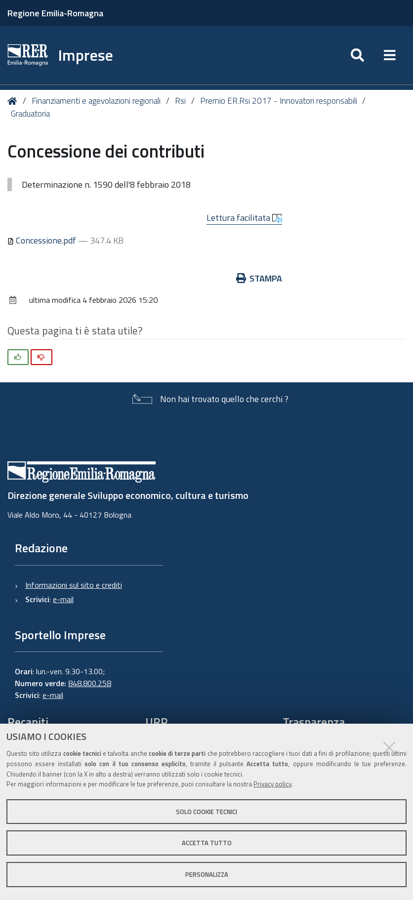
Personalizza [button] (206, 874)
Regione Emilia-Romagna (55, 13)
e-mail (63, 599)
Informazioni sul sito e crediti (73, 585)
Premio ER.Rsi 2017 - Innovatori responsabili (278, 100)
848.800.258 (89, 683)
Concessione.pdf (42, 240)
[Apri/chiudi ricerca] (357, 55)
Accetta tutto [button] (207, 843)
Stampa (259, 278)
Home (14, 101)
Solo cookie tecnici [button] (206, 812)
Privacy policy (272, 784)
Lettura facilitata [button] (244, 217)
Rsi (180, 100)
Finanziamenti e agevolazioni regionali (96, 100)
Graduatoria (30, 113)
